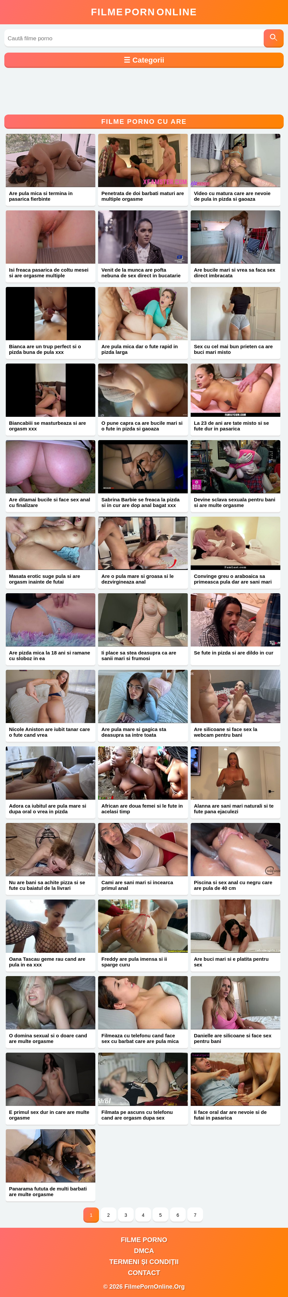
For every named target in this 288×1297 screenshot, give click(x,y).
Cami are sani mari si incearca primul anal (137, 885)
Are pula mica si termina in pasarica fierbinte (41, 196)
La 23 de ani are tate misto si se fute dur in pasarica (231, 425)
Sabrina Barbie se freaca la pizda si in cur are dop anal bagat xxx (140, 502)
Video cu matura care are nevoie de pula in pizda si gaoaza (232, 196)
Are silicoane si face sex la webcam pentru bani (225, 732)
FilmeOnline (144, 12)
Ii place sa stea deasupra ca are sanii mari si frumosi (138, 655)
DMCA (144, 1250)
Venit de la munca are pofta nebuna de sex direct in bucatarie (141, 272)
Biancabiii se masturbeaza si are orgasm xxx (47, 425)
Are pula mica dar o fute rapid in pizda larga (139, 349)
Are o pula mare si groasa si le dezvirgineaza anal (137, 579)
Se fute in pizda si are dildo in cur (233, 652)
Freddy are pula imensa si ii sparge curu (134, 961)
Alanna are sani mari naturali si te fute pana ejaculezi (234, 808)
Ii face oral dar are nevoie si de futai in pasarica (230, 1115)
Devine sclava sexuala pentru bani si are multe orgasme (234, 502)
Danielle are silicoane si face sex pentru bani (233, 1038)
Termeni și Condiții (144, 1261)
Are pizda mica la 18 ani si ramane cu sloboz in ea (49, 655)
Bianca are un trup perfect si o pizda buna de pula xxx (45, 349)
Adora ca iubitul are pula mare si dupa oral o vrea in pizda (47, 808)
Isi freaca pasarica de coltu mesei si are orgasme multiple (48, 272)
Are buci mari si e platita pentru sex (231, 961)
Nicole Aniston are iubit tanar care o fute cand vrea (49, 732)
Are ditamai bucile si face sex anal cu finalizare (49, 502)
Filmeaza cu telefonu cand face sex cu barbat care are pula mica (140, 1038)
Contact (144, 1272)
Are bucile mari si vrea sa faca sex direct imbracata (234, 272)
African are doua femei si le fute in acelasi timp (142, 808)
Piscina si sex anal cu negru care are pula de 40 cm (233, 885)
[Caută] (274, 38)
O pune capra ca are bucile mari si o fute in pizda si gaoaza (141, 425)
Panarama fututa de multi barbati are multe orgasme (48, 1191)
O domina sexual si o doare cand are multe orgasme (48, 1038)
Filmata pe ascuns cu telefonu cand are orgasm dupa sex (137, 1115)
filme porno (144, 1239)
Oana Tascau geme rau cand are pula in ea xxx (47, 961)
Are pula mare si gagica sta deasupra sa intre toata (133, 732)
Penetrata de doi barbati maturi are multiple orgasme (142, 196)
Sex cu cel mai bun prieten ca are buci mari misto (233, 349)
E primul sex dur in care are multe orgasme (49, 1115)
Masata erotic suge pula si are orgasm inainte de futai (44, 579)
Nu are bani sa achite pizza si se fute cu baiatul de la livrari (47, 885)
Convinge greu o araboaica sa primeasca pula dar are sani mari (233, 579)
